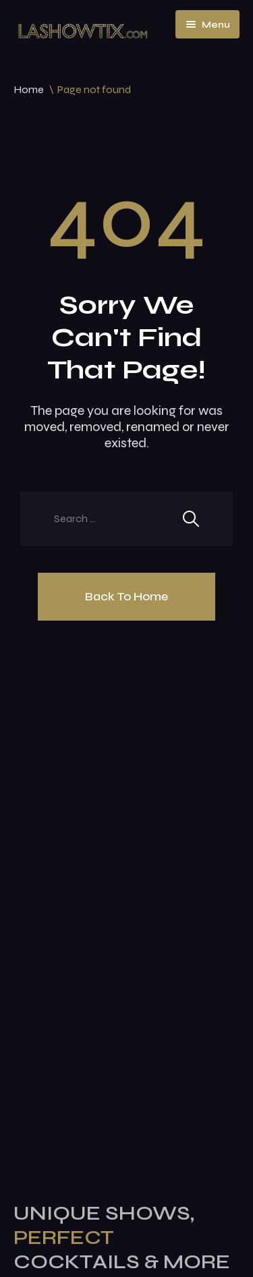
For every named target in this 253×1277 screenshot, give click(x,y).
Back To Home (126, 596)
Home (28, 89)
